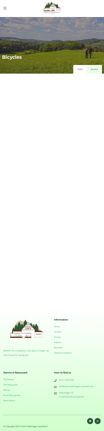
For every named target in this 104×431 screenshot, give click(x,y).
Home (80, 69)
